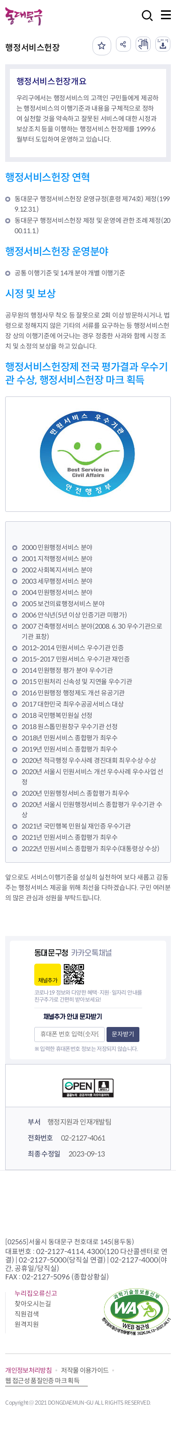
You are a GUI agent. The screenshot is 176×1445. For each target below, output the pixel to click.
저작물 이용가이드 (84, 1370)
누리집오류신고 (36, 1293)
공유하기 (123, 44)
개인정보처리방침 (28, 1370)
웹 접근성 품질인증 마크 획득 (42, 1381)
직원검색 (27, 1314)
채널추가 (47, 980)
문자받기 (123, 1034)
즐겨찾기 (101, 46)
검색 (144, 22)
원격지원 (27, 1324)
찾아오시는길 (33, 1304)
